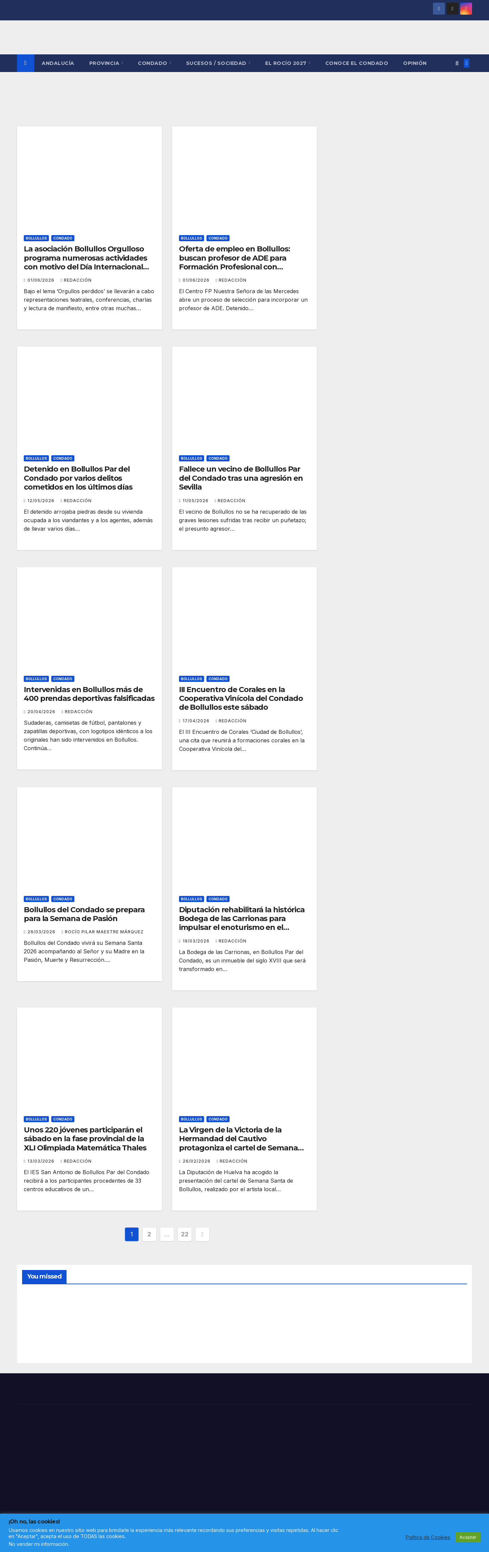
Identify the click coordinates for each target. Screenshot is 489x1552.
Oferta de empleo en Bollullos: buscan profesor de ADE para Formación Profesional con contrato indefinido (234, 262)
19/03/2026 (197, 940)
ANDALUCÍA (58, 63)
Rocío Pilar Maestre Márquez (102, 931)
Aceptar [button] (467, 1537)
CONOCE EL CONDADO (356, 63)
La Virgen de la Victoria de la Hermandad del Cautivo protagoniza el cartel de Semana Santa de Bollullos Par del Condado (243, 1143)
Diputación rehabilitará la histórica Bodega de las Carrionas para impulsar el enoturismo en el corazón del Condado (242, 923)
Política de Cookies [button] (427, 1537)
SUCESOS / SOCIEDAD (217, 63)
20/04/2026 (42, 711)
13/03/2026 (42, 1161)
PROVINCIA (105, 63)
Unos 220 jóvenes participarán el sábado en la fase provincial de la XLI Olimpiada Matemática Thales (85, 1138)
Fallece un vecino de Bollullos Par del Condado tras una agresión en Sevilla (241, 478)
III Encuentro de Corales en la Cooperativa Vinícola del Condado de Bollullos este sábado (241, 698)
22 (184, 1234)
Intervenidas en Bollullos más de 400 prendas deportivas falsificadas (89, 694)
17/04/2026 (197, 720)
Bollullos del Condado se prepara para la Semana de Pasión (84, 914)
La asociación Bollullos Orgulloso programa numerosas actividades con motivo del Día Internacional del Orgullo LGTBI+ (85, 262)
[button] (456, 63)
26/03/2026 (42, 931)
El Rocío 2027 (286, 63)
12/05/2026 (42, 500)
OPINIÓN (415, 63)
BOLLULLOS (36, 238)
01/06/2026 (42, 280)
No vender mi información (38, 1544)
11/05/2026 (196, 500)
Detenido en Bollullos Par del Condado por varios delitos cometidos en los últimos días (78, 478)
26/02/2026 (197, 1161)
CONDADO (153, 63)
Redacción (75, 280)
